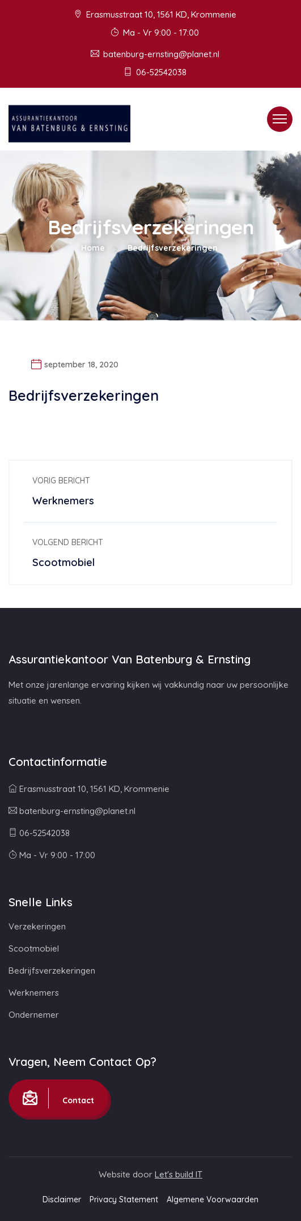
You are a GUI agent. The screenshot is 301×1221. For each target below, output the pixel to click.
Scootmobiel (34, 948)
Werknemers (34, 992)
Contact (58, 1098)
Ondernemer (34, 1014)
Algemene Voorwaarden (212, 1199)
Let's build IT (178, 1174)
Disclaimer (62, 1199)
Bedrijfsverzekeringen (52, 970)
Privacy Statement (124, 1199)
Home (93, 248)
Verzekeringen (37, 926)
